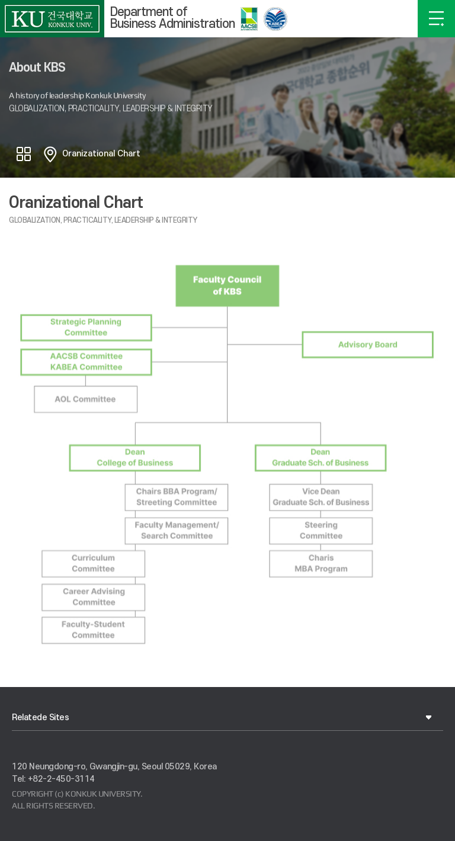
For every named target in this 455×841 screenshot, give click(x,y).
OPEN (436, 18)
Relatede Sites (40, 717)
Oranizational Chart (101, 154)
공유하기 (24, 154)
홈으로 (50, 154)
